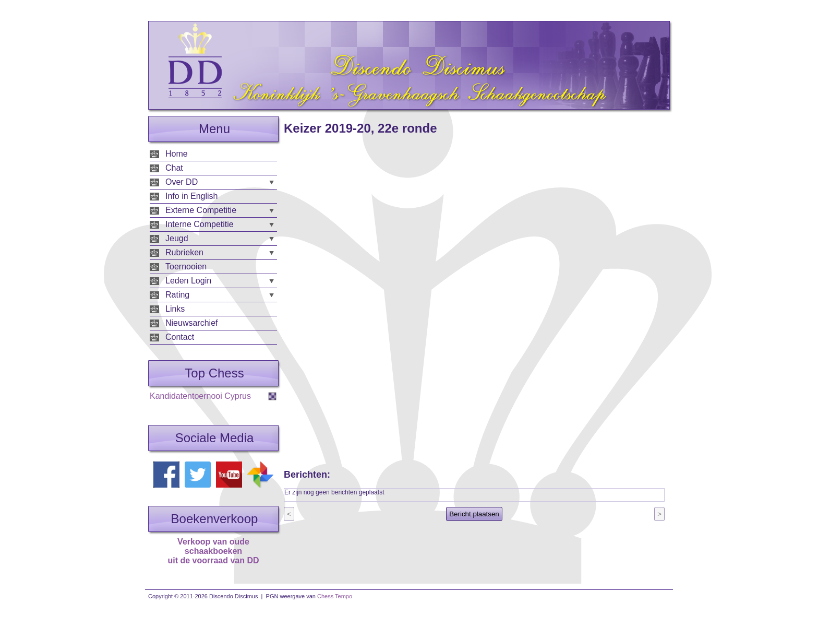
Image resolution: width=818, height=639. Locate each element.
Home (176, 153)
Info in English (191, 196)
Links (175, 308)
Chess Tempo (334, 596)
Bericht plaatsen (474, 514)
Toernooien (186, 266)
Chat (174, 167)
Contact (179, 337)
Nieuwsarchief (191, 322)
